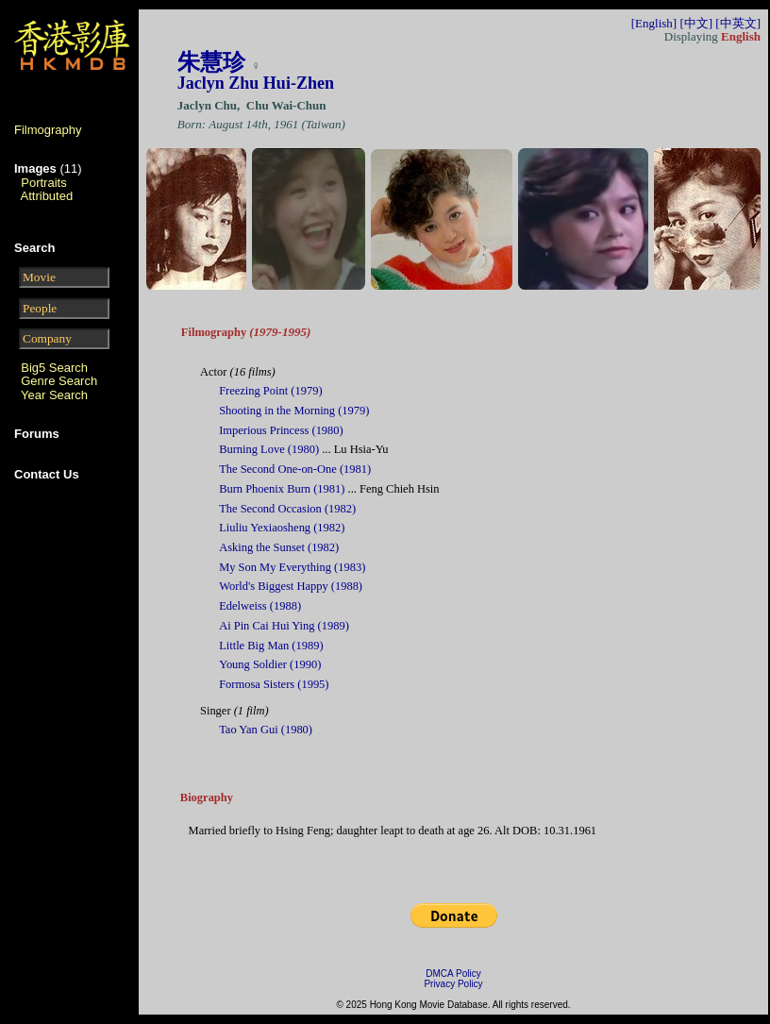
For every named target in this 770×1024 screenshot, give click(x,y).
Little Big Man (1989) (271, 645)
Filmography (48, 130)
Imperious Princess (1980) (281, 430)
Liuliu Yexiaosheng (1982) (281, 527)
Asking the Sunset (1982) (279, 547)
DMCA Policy (453, 973)
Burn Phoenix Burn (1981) (281, 488)
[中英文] (738, 23)
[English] (654, 23)
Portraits (43, 183)
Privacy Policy (453, 984)
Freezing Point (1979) (270, 390)
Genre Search (59, 381)
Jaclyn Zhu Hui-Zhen (255, 83)
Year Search (54, 395)
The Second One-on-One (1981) (295, 469)
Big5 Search (54, 368)
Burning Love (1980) (269, 449)
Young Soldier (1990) (270, 664)
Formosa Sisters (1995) (273, 684)
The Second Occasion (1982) (287, 508)
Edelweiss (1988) (260, 606)
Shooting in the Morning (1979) (294, 410)
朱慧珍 (211, 62)
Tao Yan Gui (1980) (265, 729)
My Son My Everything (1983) (292, 567)
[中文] (695, 23)
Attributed (47, 196)
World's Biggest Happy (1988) (290, 586)
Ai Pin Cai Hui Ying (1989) (284, 625)
